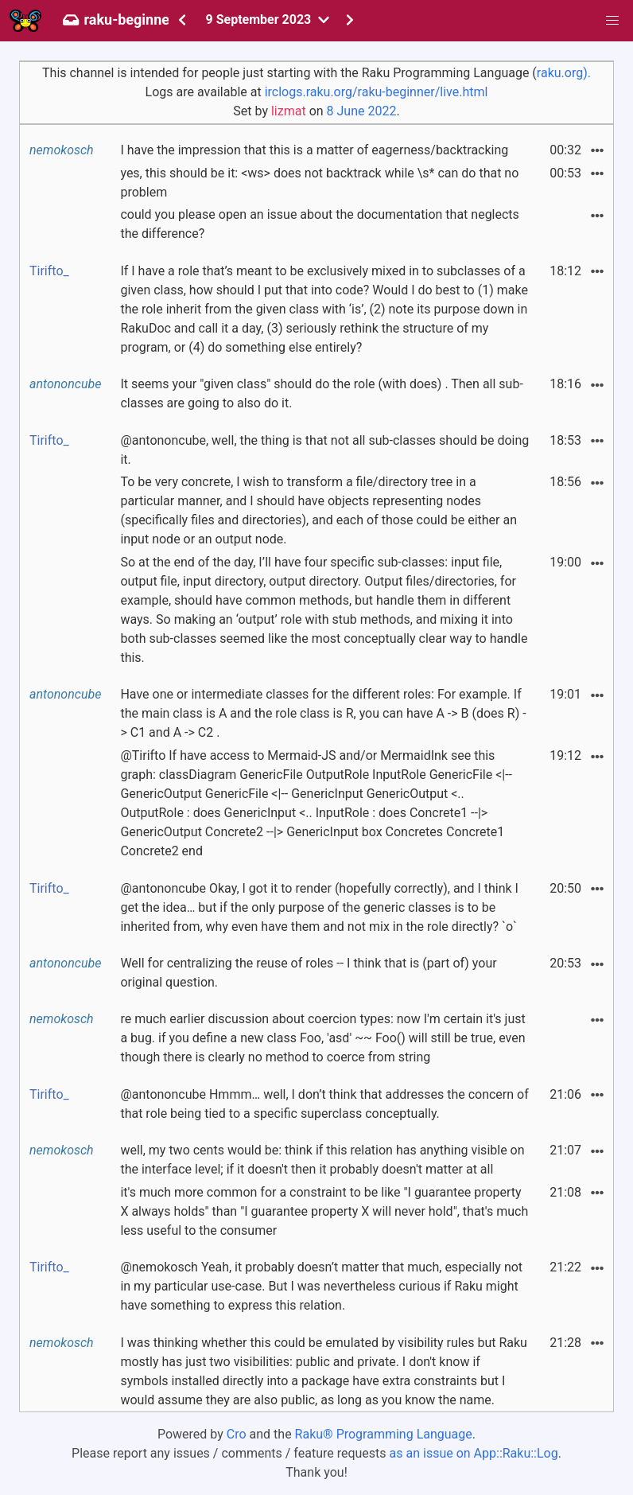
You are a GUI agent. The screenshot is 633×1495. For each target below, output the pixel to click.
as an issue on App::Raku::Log (474, 1453)
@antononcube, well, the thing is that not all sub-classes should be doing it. (324, 450)
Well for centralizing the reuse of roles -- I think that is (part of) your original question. (308, 973)
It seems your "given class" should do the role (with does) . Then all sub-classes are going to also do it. (321, 393)
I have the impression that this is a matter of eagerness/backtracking (314, 150)
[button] (612, 20)
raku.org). (564, 72)
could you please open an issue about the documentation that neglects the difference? (319, 224)
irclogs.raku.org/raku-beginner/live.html (376, 91)
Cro (237, 1434)
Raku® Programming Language (383, 1434)
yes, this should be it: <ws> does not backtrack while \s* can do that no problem (319, 182)
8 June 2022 (362, 111)
